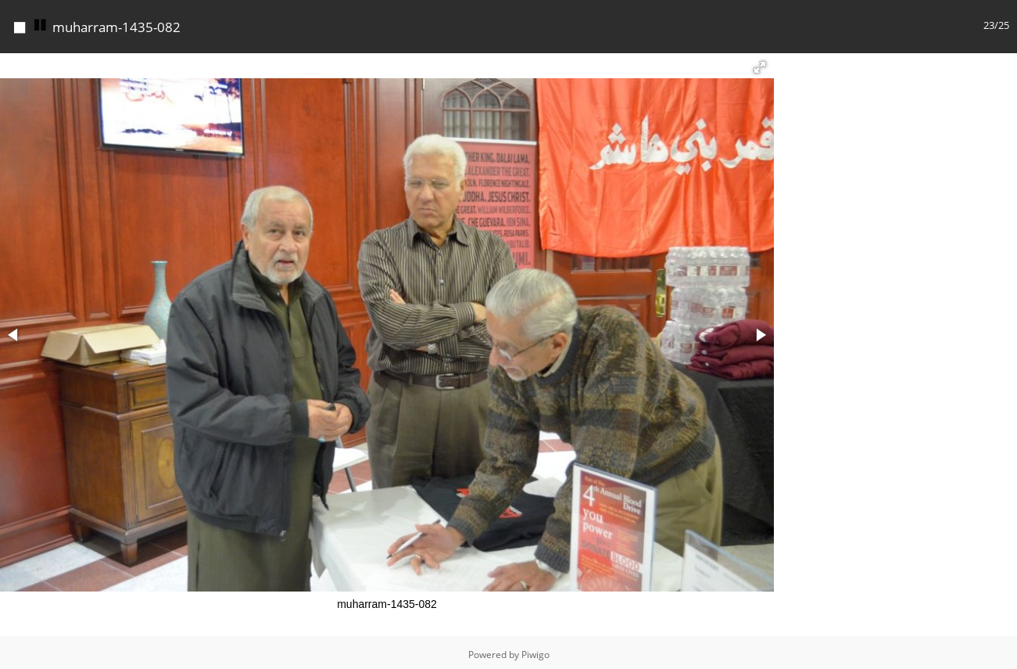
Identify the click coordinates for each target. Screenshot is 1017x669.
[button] (759, 63)
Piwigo (535, 650)
